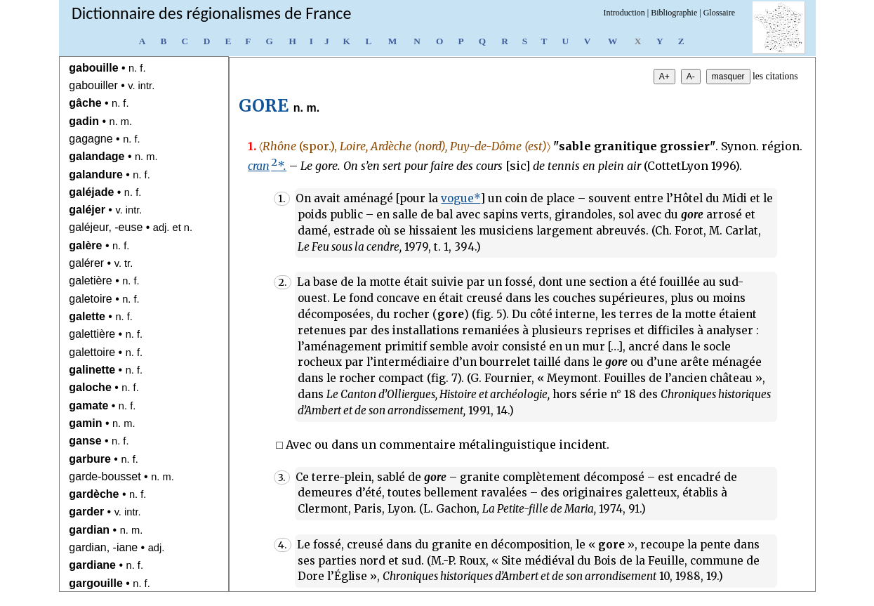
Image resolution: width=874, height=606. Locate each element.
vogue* (460, 198)
